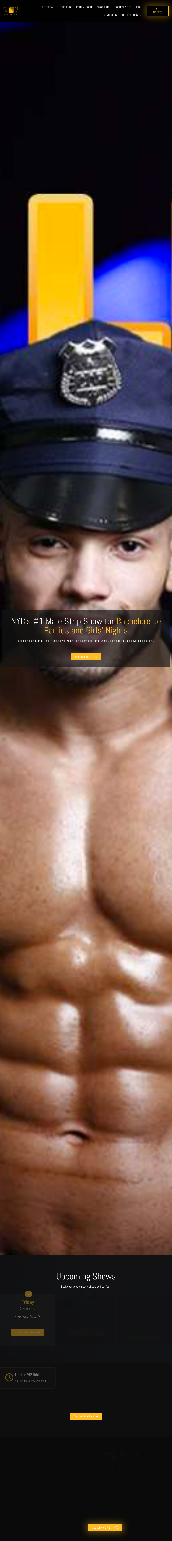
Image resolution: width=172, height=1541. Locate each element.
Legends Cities (122, 7)
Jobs (138, 7)
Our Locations (131, 15)
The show (47, 7)
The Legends (64, 7)
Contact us (110, 15)
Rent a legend (84, 7)
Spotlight (103, 7)
